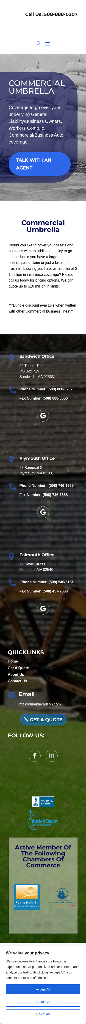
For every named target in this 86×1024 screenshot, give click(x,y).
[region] (43, 984)
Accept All (43, 989)
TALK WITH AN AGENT (33, 164)
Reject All (43, 1014)
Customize (42, 1002)
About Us (16, 675)
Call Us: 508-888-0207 (51, 14)
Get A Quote (18, 668)
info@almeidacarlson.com (40, 704)
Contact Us (17, 681)
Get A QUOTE (46, 719)
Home (13, 661)
